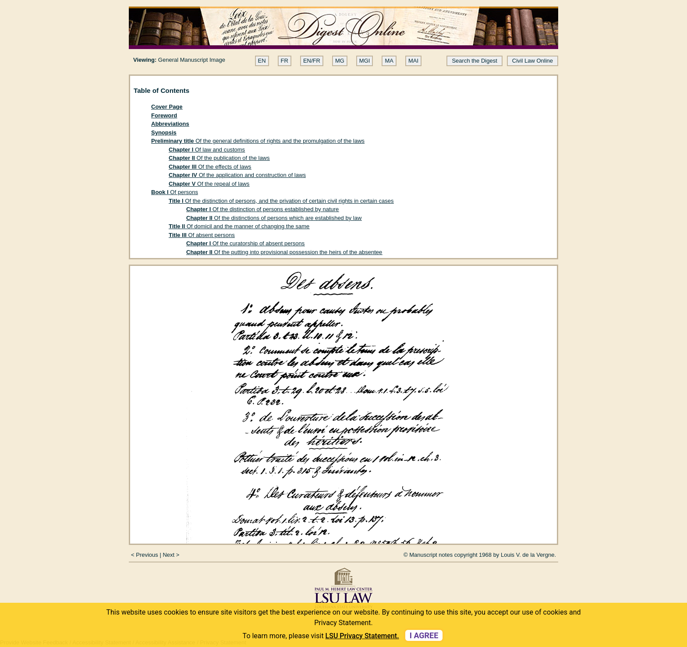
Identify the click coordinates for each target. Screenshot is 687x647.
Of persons (174, 192)
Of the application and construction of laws (237, 175)
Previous (147, 555)
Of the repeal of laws (209, 183)
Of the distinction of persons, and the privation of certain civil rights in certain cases (281, 201)
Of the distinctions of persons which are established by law (273, 218)
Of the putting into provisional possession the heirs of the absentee (284, 252)
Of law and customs (207, 149)
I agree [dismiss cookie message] (424, 635)
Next (168, 555)
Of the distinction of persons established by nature (262, 209)
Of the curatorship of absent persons (245, 243)
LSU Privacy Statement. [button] (362, 636)
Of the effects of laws (210, 166)
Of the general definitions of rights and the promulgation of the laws (258, 141)
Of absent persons (202, 235)
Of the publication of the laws (219, 158)
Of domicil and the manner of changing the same (239, 226)
